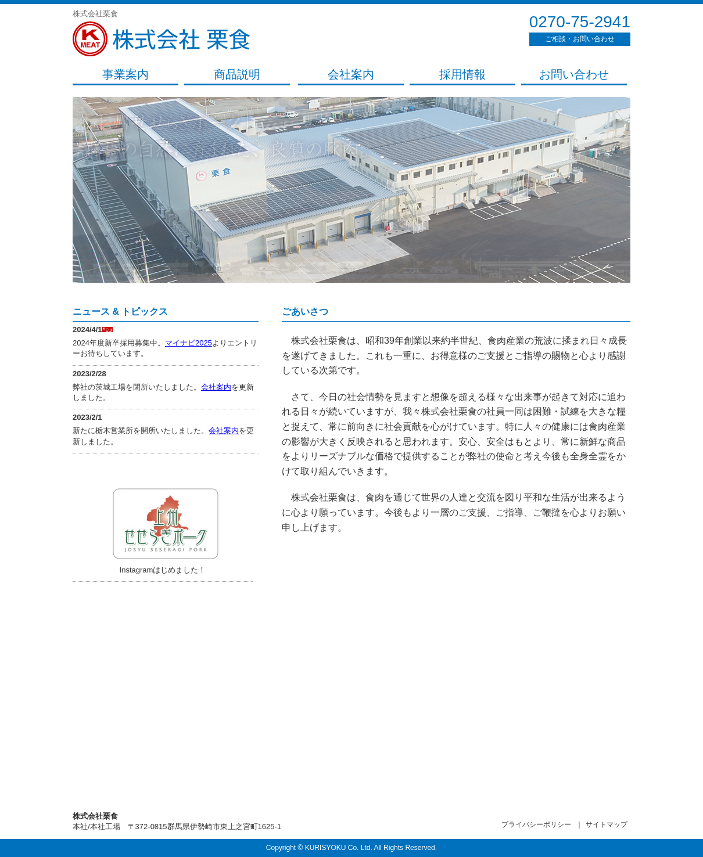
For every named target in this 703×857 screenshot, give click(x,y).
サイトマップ (606, 824)
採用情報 (462, 74)
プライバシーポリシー (536, 824)
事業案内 (125, 74)
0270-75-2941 (579, 22)
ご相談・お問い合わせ (580, 39)
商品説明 (237, 74)
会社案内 (351, 74)
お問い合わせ (574, 74)
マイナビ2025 (188, 343)
